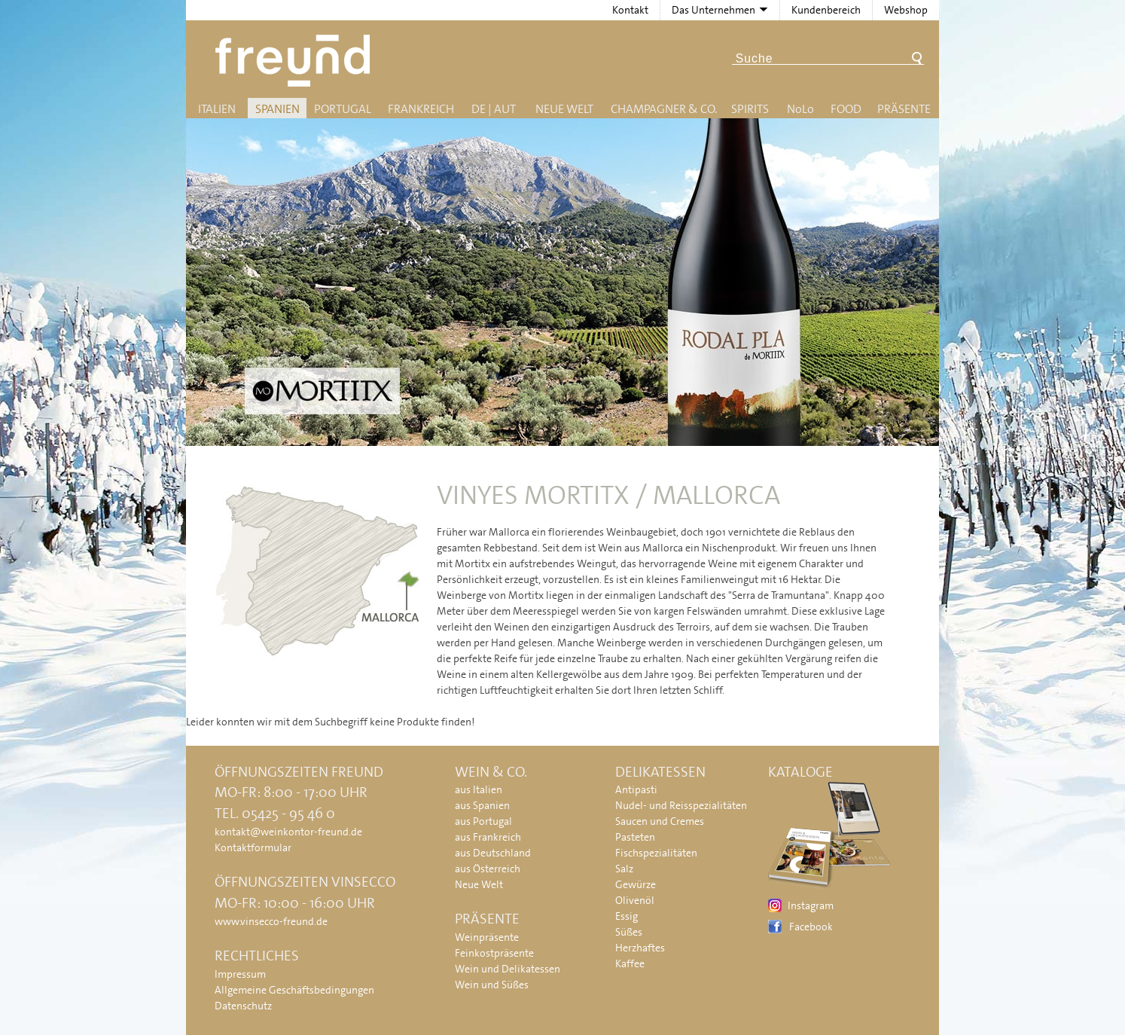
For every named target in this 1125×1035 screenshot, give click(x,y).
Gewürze (635, 884)
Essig (626, 916)
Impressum (240, 974)
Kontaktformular (253, 847)
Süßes (628, 932)
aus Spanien (482, 805)
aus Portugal (483, 821)
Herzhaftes (640, 947)
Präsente (904, 109)
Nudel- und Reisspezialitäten (681, 805)
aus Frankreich (488, 837)
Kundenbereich (826, 10)
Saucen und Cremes (659, 821)
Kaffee (630, 963)
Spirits (750, 109)
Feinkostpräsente (494, 953)
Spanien (277, 109)
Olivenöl (634, 900)
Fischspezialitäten (656, 852)
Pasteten (635, 837)
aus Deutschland (493, 852)
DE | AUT (493, 109)
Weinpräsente (487, 937)
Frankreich (421, 109)
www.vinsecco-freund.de (271, 921)
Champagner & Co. (664, 109)
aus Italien (478, 789)
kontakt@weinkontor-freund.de (288, 831)
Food (846, 109)
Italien (217, 109)
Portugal (342, 109)
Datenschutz (243, 1005)
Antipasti (636, 789)
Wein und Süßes (492, 984)
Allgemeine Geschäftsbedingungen (294, 990)
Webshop (906, 10)
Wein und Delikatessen (507, 968)
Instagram (811, 905)
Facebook (811, 926)
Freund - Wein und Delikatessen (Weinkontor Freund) (296, 60)
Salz (624, 868)
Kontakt (630, 10)
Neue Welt (564, 109)
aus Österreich (487, 868)
